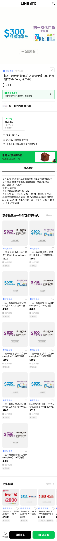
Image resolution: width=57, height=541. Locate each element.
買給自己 (20, 534)
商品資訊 (28, 167)
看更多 (49, 215)
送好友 (43, 534)
